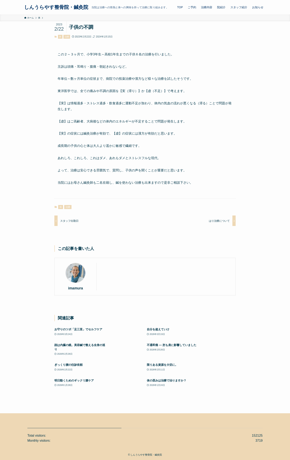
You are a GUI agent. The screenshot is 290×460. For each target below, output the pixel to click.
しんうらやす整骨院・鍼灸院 (56, 7)
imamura (75, 288)
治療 (67, 36)
